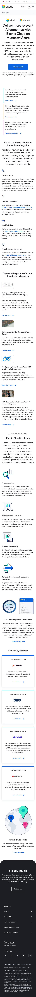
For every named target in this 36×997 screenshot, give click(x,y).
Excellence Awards (18, 932)
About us (18, 906)
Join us (18, 911)
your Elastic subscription (14, 231)
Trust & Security (18, 922)
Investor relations (18, 927)
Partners (18, 917)
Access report (30, 2)
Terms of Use (16, 964)
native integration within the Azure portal (17, 207)
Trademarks (7, 964)
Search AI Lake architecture (15, 255)
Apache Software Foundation (22, 987)
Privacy (23, 964)
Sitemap (28, 964)
